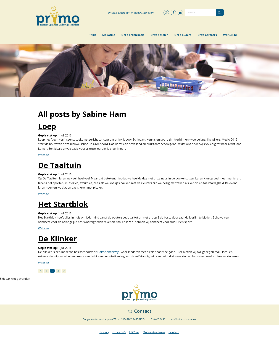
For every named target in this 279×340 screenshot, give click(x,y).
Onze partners (207, 35)
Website (43, 155)
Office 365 (119, 332)
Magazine (108, 35)
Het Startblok (63, 204)
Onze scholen (159, 35)
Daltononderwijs (108, 252)
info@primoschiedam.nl (183, 319)
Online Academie (154, 332)
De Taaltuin (59, 165)
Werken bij (230, 35)
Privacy (104, 332)
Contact (174, 332)
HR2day (134, 332)
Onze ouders (182, 35)
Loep (47, 126)
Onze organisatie (132, 35)
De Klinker (57, 238)
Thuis (92, 35)
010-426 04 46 (158, 319)
